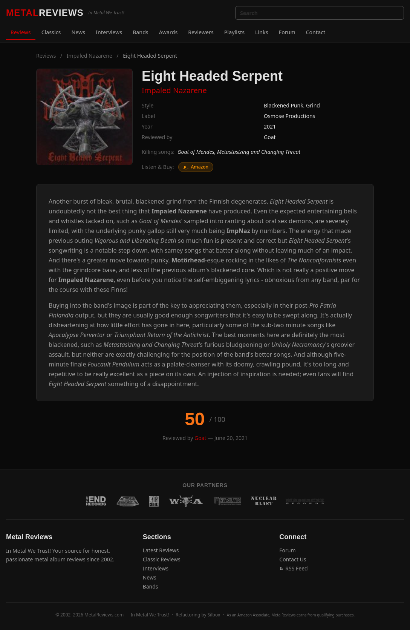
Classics (51, 32)
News (78, 32)
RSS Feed (293, 568)
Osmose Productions (289, 116)
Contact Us (292, 559)
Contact (316, 32)
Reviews (21, 32)
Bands (140, 32)
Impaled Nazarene (89, 55)
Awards (168, 32)
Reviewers (201, 32)
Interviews (109, 32)
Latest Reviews (161, 550)
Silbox (214, 615)
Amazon (195, 167)
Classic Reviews (162, 559)
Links (261, 32)
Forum (287, 32)
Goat (270, 137)
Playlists (234, 32)
